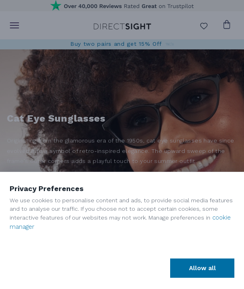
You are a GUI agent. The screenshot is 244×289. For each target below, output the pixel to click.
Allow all (202, 268)
